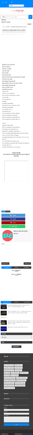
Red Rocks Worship (10, 372)
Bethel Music (18, 359)
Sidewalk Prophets (22, 372)
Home (3, 26)
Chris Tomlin (18, 362)
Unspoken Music (21, 374)
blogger (6, 262)
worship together (9, 382)
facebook (26, 262)
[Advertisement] (16, 49)
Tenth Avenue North (10, 374)
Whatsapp (24, 219)
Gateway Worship (9, 364)
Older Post (27, 257)
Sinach (7, 26)
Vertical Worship (9, 377)
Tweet (9, 215)
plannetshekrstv (20, 379)
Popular (6, 296)
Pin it (9, 219)
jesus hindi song (20, 377)
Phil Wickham (14, 369)
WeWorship (11, 428)
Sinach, (21, 34)
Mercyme (7, 369)
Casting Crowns (9, 362)
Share (24, 215)
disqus (16, 262)
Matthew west (24, 367)
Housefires (18, 364)
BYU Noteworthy (9, 359)
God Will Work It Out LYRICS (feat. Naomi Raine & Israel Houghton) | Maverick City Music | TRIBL (19, 317)
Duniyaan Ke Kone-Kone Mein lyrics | (18, 321)
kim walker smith (9, 379)
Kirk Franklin (15, 367)
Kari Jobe (7, 367)
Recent (16, 296)
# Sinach (8, 211)
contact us (4, 312)
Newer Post (5, 257)
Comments (27, 296)
